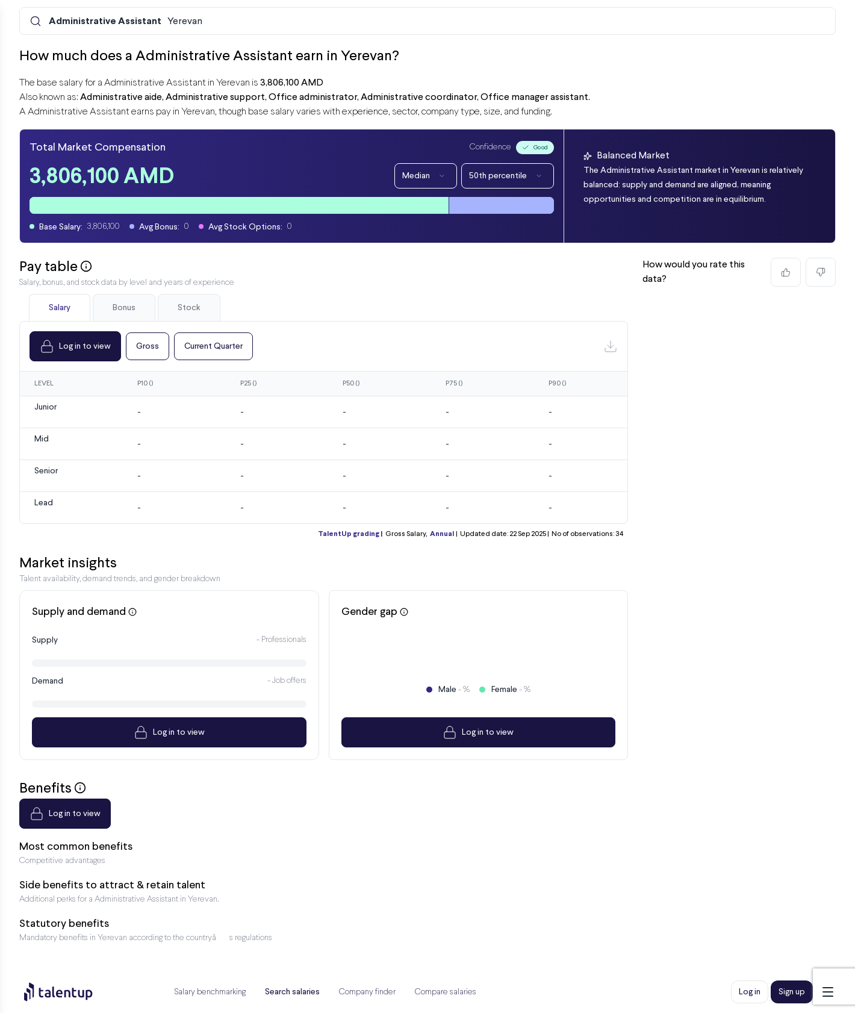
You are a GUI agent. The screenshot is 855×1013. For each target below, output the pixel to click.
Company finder (367, 992)
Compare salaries (445, 992)
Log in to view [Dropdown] (75, 346)
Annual (442, 534)
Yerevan (125, 21)
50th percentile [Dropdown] (507, 176)
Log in (749, 992)
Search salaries (292, 992)
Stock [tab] (189, 308)
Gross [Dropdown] (147, 346)
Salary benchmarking (210, 992)
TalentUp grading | (350, 534)
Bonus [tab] (124, 308)
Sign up (792, 992)
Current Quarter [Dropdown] (213, 346)
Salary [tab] (59, 308)
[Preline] (68, 992)
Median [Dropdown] (425, 176)
